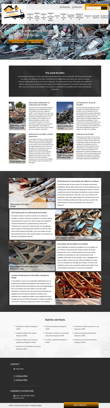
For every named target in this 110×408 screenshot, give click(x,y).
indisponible (65, 7)
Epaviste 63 (57, 17)
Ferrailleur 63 (87, 17)
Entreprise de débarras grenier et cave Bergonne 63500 (87, 327)
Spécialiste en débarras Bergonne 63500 (27, 327)
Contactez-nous (18, 42)
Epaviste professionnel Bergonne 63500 (55, 327)
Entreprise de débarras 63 (30, 17)
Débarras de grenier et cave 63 (37, 17)
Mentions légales (36, 405)
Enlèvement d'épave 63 (95, 17)
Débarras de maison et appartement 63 (79, 17)
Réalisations (36, 42)
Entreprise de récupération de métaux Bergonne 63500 (28, 347)
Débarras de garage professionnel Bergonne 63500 (85, 334)
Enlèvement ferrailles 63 (71, 16)
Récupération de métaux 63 (104, 17)
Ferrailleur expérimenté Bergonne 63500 (56, 341)
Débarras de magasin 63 (44, 17)
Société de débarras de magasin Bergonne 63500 (26, 334)
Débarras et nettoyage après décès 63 (50, 17)
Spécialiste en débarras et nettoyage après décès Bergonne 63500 (57, 334)
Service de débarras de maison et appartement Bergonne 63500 (27, 341)
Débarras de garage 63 (63, 17)
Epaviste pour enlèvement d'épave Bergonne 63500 (86, 341)
